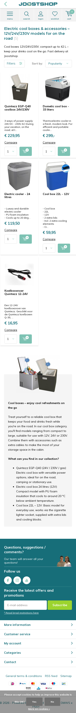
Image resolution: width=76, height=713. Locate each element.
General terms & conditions (24, 676)
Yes (34, 701)
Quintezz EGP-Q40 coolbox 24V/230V (17, 107)
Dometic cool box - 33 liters (56, 107)
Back (5, 4)
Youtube (26, 579)
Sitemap (66, 676)
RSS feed (51, 676)
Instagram (17, 579)
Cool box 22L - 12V (56, 194)
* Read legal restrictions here (21, 612)
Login (41, 15)
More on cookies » (39, 708)
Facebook (8, 579)
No (52, 701)
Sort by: (37, 63)
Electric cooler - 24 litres (17, 195)
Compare (10, 142)
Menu (9, 15)
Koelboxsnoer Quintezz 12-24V (16, 292)
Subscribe (59, 605)
